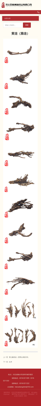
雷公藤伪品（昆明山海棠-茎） (19, 357)
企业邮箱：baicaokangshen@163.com (20, 387)
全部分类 (7, 18)
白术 (10, 362)
